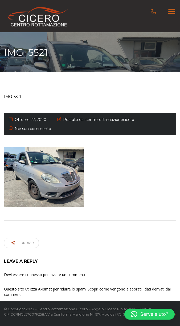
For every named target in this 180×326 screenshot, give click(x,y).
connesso (33, 274)
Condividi (23, 243)
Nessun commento (33, 128)
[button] (149, 314)
